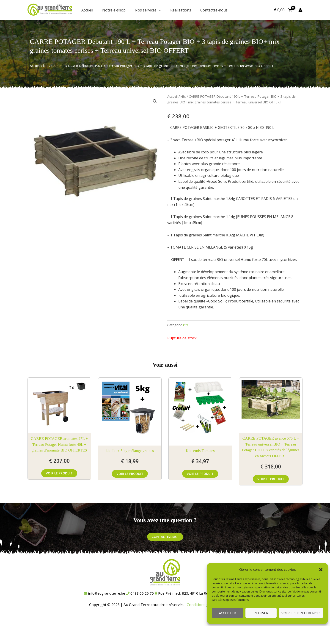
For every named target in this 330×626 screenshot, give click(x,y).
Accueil (87, 10)
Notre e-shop (114, 10)
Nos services (148, 10)
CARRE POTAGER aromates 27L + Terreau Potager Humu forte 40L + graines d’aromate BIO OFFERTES (59, 444)
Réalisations (180, 10)
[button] (321, 569)
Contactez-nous (214, 10)
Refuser (260, 613)
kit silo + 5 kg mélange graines (130, 451)
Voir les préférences (301, 613)
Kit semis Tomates (200, 451)
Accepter (227, 613)
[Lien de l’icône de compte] (300, 10)
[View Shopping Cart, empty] (283, 10)
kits (45, 65)
